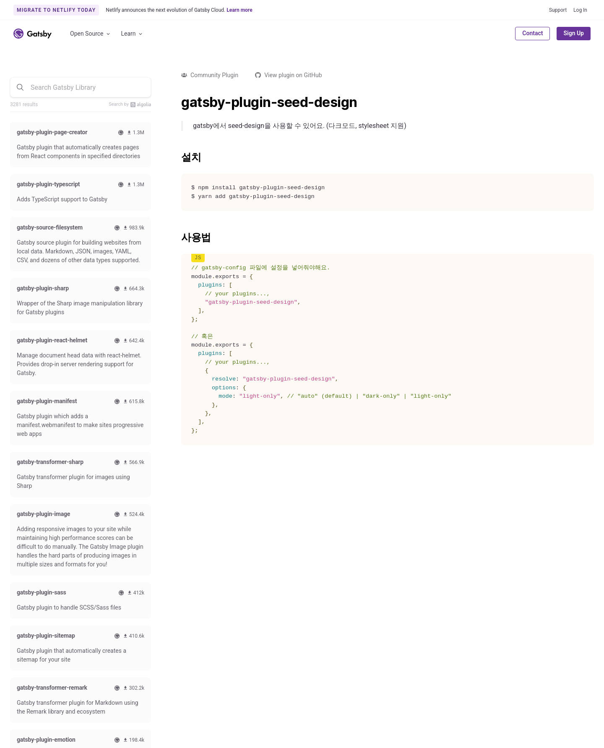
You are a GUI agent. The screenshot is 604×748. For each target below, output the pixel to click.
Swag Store (196, 585)
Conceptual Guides (34, 628)
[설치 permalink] (177, 157)
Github (23, 658)
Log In (580, 10)
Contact (532, 33)
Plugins (105, 585)
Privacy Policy (573, 708)
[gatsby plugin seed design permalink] (177, 102)
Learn (132, 33)
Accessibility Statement (249, 708)
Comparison (112, 574)
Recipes (106, 607)
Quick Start (24, 585)
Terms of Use (523, 708)
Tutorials (21, 596)
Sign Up (573, 33)
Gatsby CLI (24, 639)
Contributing (198, 574)
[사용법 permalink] (177, 237)
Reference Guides (33, 617)
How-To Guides (30, 607)
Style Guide (196, 607)
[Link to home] (32, 34)
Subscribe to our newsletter (529, 508)
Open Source (90, 33)
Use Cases (110, 628)
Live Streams (199, 617)
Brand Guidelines (316, 708)
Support (558, 10)
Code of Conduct (204, 596)
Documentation (30, 574)
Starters (106, 617)
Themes (106, 596)
